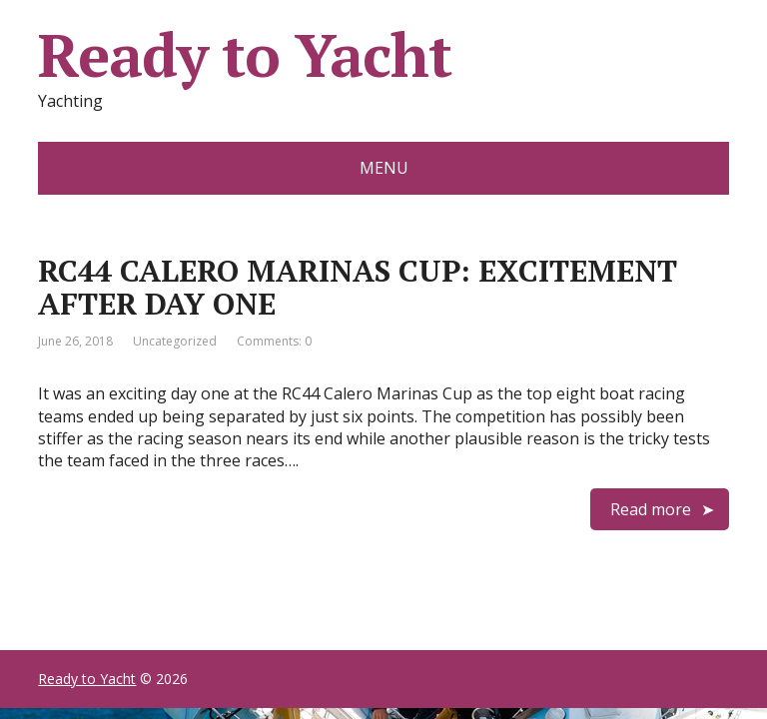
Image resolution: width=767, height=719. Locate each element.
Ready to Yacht (244, 55)
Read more (650, 509)
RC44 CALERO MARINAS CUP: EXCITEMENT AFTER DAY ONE (357, 287)
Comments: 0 (274, 341)
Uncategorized (175, 341)
